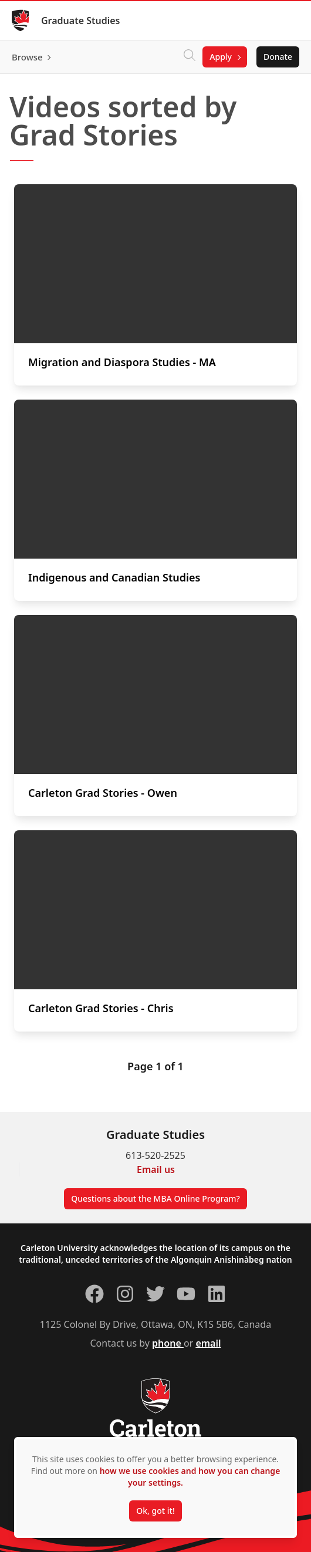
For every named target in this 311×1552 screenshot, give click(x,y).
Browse (27, 57)
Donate (277, 56)
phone (168, 1343)
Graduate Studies (80, 20)
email (208, 1343)
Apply (220, 56)
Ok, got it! (155, 1510)
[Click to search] (189, 56)
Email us (156, 1169)
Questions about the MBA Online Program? (155, 1198)
